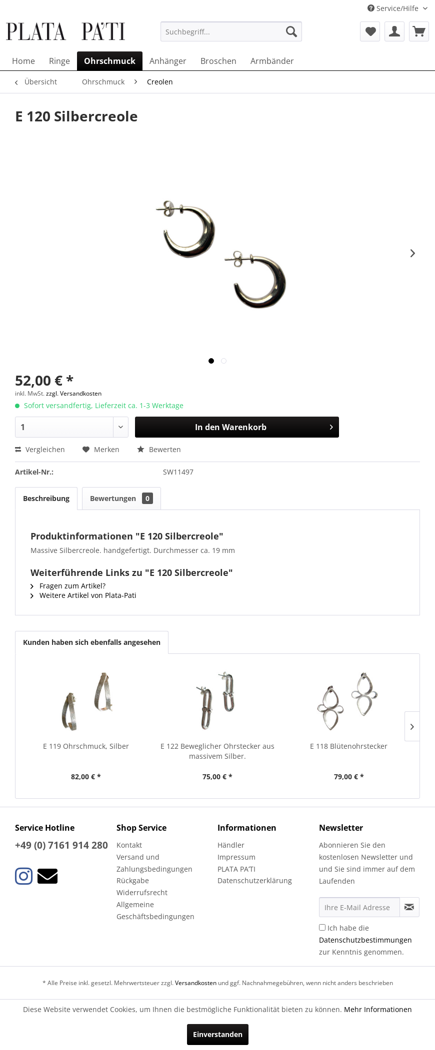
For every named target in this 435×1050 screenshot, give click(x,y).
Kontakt (129, 845)
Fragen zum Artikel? (68, 585)
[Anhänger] (168, 60)
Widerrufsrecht (142, 892)
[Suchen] (291, 31)
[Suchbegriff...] (231, 31)
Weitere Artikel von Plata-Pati (83, 595)
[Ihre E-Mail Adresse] (359, 907)
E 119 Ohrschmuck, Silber (86, 746)
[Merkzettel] (370, 31)
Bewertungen (121, 498)
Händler (231, 845)
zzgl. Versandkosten (74, 393)
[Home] (23, 60)
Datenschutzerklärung (255, 880)
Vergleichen (40, 449)
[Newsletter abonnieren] (410, 907)
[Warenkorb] (419, 31)
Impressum (237, 857)
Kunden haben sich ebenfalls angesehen (91, 642)
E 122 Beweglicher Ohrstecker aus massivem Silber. (217, 751)
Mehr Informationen (378, 1009)
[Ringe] (59, 60)
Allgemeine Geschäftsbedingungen (155, 910)
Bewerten (159, 449)
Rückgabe (132, 880)
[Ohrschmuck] (109, 60)
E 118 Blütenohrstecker (349, 746)
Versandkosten (195, 983)
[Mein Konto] (394, 31)
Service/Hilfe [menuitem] (394, 8)
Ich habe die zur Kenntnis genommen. (365, 940)
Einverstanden (217, 1034)
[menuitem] (231, 31)
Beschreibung (46, 498)
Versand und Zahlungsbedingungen (154, 863)
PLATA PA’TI (237, 869)
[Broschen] (219, 60)
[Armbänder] (272, 60)
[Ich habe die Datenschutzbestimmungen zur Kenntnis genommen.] (322, 927)
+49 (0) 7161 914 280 (61, 845)
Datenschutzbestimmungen (365, 940)
